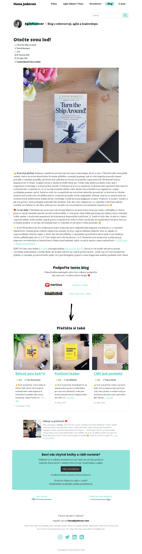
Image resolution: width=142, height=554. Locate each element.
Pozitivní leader (67, 373)
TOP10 (44, 248)
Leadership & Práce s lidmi (28, 62)
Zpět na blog (41, 496)
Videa (54, 3)
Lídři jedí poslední (108, 373)
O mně (121, 3)
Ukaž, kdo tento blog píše (100, 496)
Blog (110, 3)
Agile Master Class (73, 3)
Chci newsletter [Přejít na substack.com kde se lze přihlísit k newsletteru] (71, 469)
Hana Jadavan (25, 4)
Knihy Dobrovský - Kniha (80, 293)
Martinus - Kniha (80, 285)
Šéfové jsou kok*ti (74, 248)
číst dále (70, 397)
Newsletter (95, 3)
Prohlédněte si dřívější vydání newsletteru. (71, 483)
